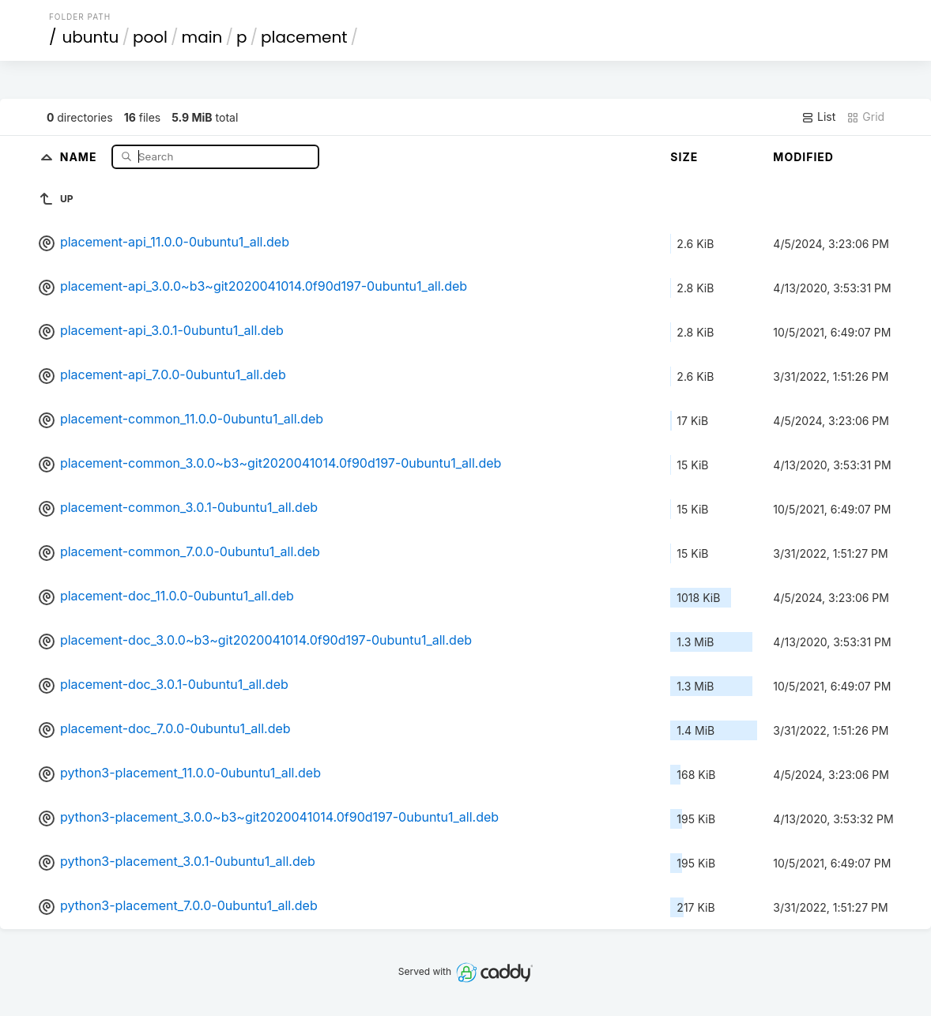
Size (684, 157)
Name (80, 156)
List (818, 117)
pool (150, 37)
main (202, 37)
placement (304, 37)
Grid (865, 117)
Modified (803, 157)
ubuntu (90, 37)
